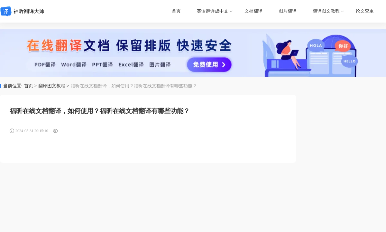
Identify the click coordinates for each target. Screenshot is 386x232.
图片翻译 (288, 11)
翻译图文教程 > (53, 86)
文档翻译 (253, 11)
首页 (176, 11)
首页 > (30, 86)
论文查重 (365, 11)
